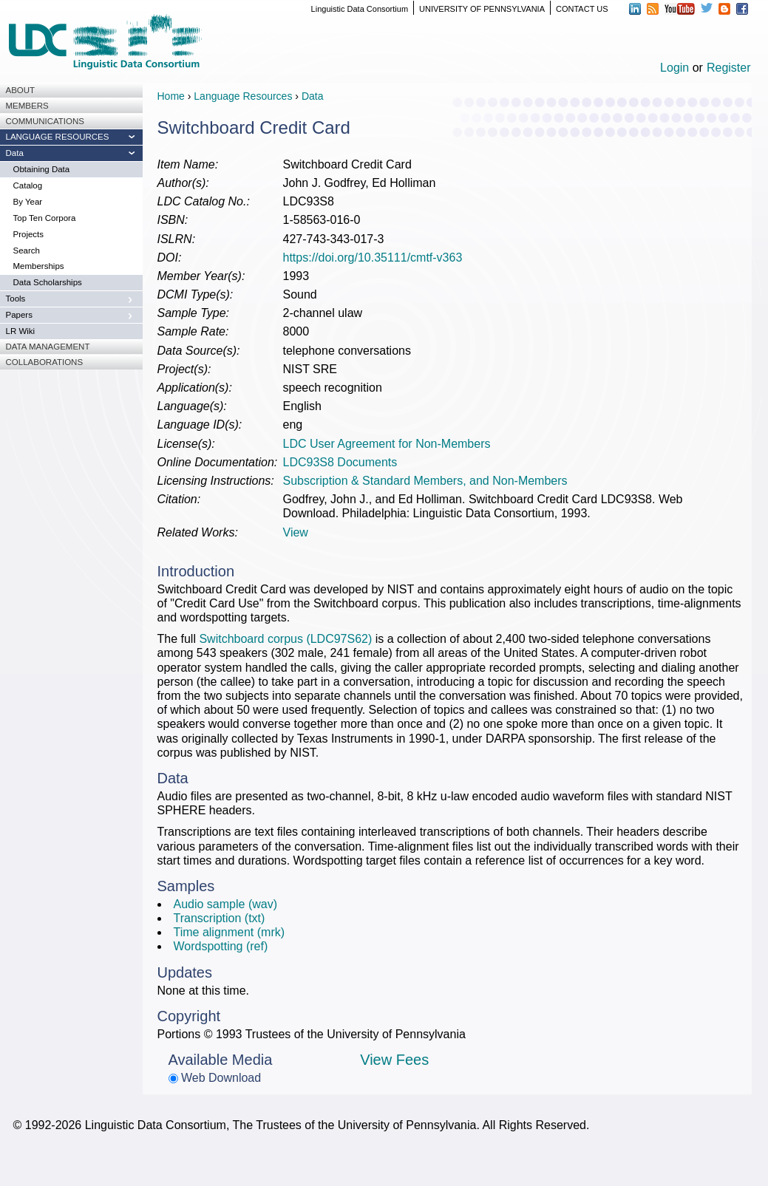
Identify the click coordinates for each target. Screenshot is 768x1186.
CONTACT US (582, 8)
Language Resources (243, 96)
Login (674, 67)
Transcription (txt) (219, 918)
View (295, 532)
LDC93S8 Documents (340, 462)
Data (313, 96)
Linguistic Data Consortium (359, 8)
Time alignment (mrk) (229, 932)
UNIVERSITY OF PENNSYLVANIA (482, 8)
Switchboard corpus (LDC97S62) (285, 639)
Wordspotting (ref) (221, 946)
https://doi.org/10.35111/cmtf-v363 (373, 257)
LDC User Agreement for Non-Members (387, 443)
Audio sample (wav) (226, 904)
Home (171, 96)
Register (729, 67)
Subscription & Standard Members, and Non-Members (425, 480)
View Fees (394, 1060)
